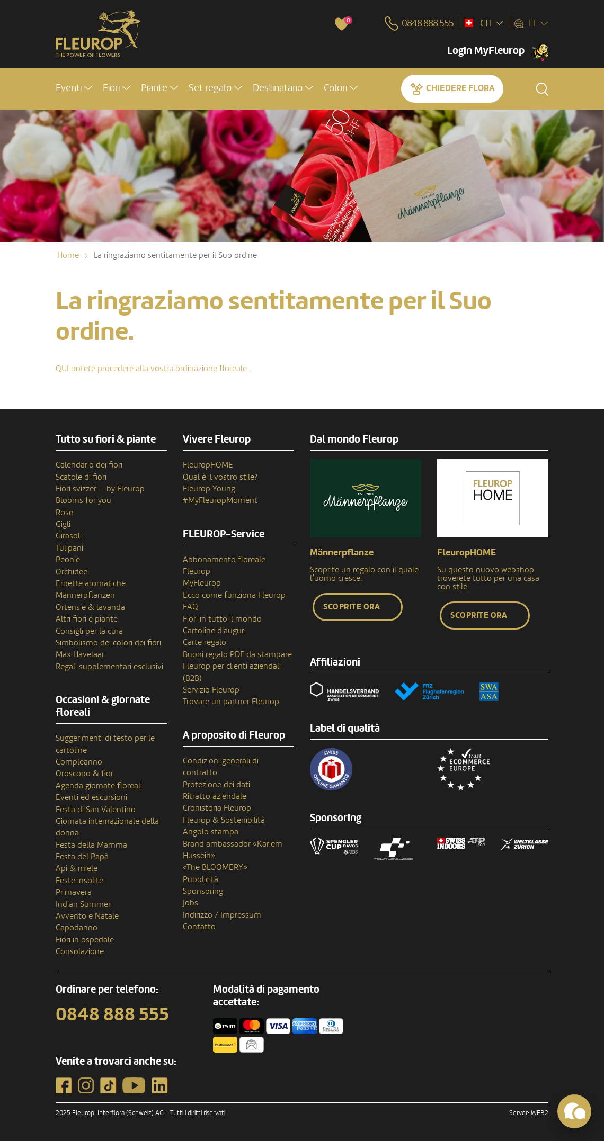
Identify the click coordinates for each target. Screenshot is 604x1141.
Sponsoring (203, 891)
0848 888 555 (112, 1014)
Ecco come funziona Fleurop (234, 595)
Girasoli (69, 536)
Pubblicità (200, 879)
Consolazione (80, 951)
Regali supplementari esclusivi (109, 666)
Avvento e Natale (87, 916)
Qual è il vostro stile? (220, 477)
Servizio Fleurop (211, 690)
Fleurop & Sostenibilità (224, 820)
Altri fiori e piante (87, 619)
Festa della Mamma (91, 845)
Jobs (190, 903)
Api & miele (76, 868)
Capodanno (76, 927)
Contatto (199, 926)
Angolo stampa (210, 832)
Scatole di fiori (81, 477)
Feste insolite (79, 880)
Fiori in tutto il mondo (222, 619)
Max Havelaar (80, 654)
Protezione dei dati (216, 784)
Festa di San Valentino (96, 809)
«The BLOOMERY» (215, 867)
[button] (74, 88)
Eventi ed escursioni (91, 797)
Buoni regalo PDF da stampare (237, 654)
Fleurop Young (209, 488)
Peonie (68, 559)
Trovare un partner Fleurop (231, 701)
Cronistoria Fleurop (217, 808)
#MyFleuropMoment (220, 500)
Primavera (74, 892)
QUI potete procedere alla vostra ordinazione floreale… (154, 368)
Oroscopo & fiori (85, 773)
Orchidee (71, 572)
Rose (64, 512)
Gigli (63, 524)
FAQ (190, 607)
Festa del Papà (82, 856)
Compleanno (79, 762)
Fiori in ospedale (85, 940)
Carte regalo (204, 642)
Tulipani (69, 548)
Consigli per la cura (89, 631)
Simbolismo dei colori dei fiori (108, 643)
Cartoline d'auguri (214, 630)
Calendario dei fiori (89, 465)
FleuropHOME (208, 465)
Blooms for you (83, 500)
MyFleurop (202, 583)
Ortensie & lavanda (90, 607)
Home (68, 255)
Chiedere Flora (460, 88)
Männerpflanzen (85, 595)
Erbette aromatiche (91, 583)
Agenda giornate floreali (99, 785)
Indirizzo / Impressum (222, 915)
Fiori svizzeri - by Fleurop (100, 488)
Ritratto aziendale (214, 796)
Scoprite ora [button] (351, 606)
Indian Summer (83, 904)
